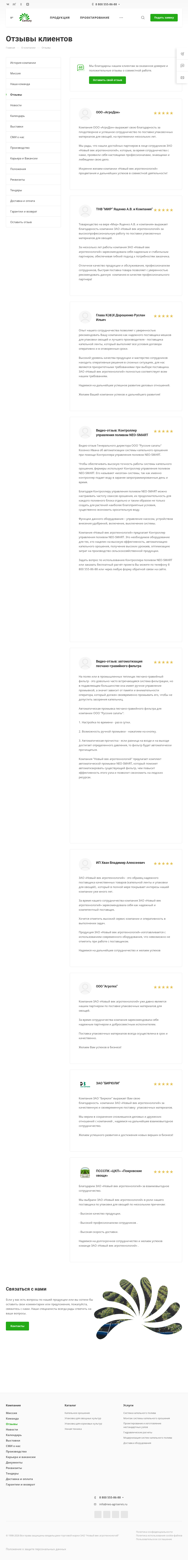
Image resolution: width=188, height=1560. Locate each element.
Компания (13, 1405)
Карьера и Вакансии (24, 158)
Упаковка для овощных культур (83, 1418)
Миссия (15, 73)
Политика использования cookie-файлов (159, 1535)
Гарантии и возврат (23, 211)
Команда (12, 1418)
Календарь (17, 116)
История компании (23, 62)
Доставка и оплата (22, 201)
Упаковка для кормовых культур (83, 1423)
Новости (16, 105)
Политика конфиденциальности (154, 1531)
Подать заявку (164, 17)
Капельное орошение (77, 1413)
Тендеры (16, 190)
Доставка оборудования (137, 1443)
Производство (20, 147)
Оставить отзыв (21, 222)
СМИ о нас (17, 137)
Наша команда (20, 84)
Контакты (17, 1326)
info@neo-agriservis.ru (113, 1504)
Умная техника (73, 1429)
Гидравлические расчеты (137, 1432)
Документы (14, 1462)
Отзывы (16, 94)
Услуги (128, 1405)
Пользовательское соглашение (154, 1539)
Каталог (70, 1405)
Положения (18, 169)
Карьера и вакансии (21, 1457)
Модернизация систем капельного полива (147, 1437)
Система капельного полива (139, 1413)
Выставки (16, 126)
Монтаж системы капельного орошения (146, 1418)
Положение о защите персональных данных (36, 1549)
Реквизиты (17, 179)
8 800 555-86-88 (106, 4)
